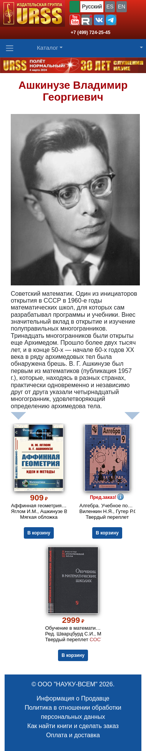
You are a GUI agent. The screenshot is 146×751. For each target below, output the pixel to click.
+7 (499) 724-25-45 (90, 32)
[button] (75, 20)
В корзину (38, 533)
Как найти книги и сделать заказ (73, 726)
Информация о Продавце (72, 698)
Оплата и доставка (73, 735)
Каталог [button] (47, 47)
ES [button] (110, 6)
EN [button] (121, 6)
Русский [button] (92, 6)
